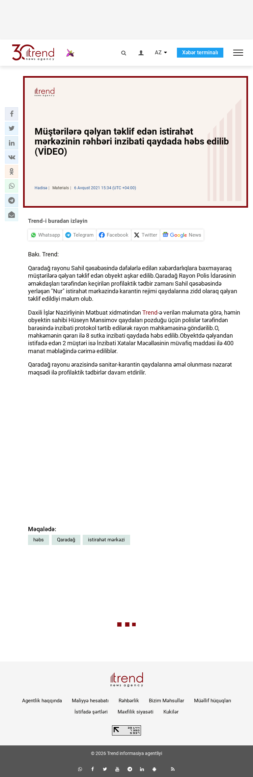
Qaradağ (66, 540)
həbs (38, 540)
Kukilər (171, 712)
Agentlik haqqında (42, 701)
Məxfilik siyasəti (136, 712)
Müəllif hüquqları (212, 701)
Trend (149, 312)
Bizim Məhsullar (166, 701)
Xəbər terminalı (200, 52)
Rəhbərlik (129, 701)
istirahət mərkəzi (106, 540)
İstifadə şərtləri (91, 712)
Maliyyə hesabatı (90, 701)
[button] (11, 114)
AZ (158, 52)
